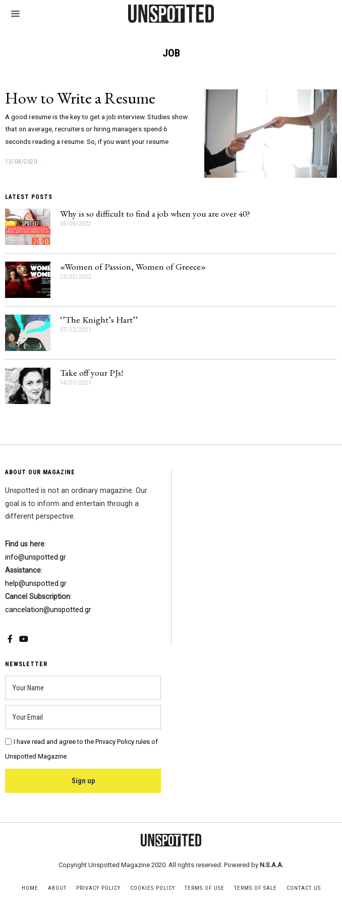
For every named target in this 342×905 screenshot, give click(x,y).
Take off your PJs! (91, 372)
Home (30, 888)
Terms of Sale (255, 888)
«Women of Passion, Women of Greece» (133, 266)
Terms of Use (204, 888)
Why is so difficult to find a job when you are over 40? (155, 213)
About (57, 888)
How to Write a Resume (80, 98)
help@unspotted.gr (36, 583)
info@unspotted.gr (35, 557)
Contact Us (304, 888)
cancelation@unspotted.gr (48, 610)
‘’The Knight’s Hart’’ (99, 319)
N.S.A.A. (271, 865)
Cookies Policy (152, 888)
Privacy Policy (98, 888)
